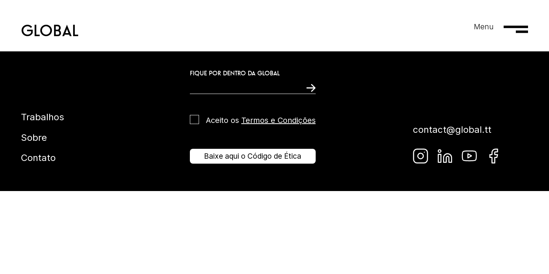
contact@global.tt (452, 129)
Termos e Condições (278, 120)
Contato (38, 157)
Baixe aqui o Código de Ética (252, 156)
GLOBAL (50, 30)
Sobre (34, 137)
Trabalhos (42, 117)
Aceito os (261, 120)
